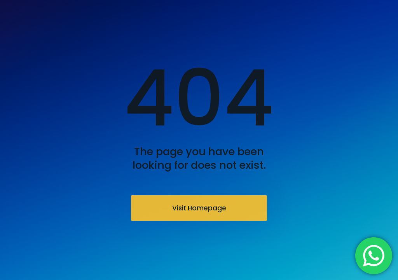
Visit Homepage (199, 208)
